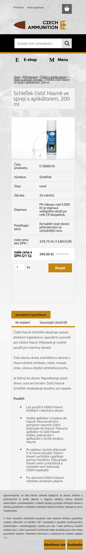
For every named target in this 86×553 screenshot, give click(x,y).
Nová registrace (35, 7)
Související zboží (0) (53, 322)
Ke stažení (23, 322)
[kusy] (19, 267)
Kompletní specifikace (31, 314)
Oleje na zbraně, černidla (28, 80)
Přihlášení (18, 7)
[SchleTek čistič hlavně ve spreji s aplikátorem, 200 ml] (43, 118)
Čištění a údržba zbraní (53, 77)
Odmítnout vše (55, 544)
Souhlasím (75, 544)
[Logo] (43, 25)
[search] (67, 43)
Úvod (17, 77)
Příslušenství (30, 77)
